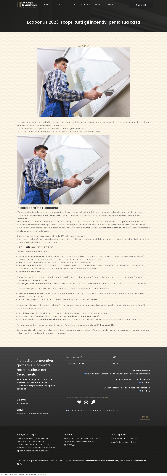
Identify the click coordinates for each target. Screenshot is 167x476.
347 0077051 (69, 445)
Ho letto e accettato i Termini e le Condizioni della (91, 410)
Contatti (109, 4)
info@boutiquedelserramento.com (79, 441)
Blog (97, 4)
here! (43, 474)
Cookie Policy (112, 460)
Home (46, 4)
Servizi (57, 4)
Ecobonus (85, 4)
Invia (145, 416)
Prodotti (69, 4)
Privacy (116, 410)
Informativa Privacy (95, 460)
